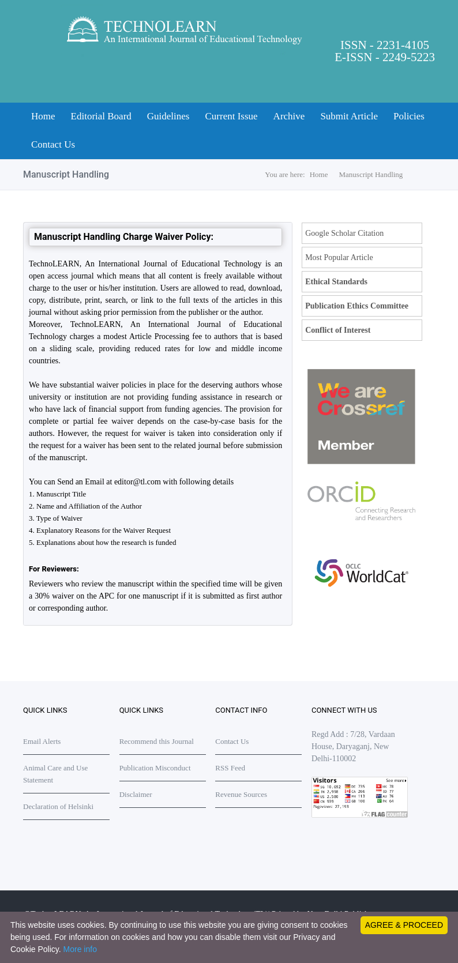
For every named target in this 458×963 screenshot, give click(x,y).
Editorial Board (101, 116)
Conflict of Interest (337, 330)
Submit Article (349, 116)
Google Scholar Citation (344, 233)
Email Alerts (42, 741)
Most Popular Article (339, 257)
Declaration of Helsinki (58, 806)
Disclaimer (135, 794)
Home (43, 116)
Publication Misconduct (155, 767)
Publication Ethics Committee (356, 306)
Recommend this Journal (156, 741)
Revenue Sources (241, 794)
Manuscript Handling (371, 174)
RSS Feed (230, 767)
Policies (409, 116)
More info (80, 949)
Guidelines (168, 116)
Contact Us (53, 144)
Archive (289, 116)
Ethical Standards (336, 281)
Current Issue (231, 116)
